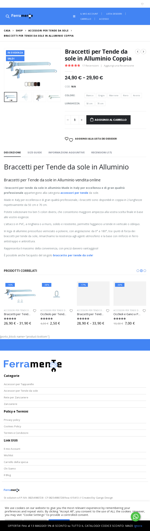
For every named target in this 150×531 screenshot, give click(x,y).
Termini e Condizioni (16, 433)
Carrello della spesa (16, 462)
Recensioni (90, 65)
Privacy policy (12, 420)
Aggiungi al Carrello (111, 120)
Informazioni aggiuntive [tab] (66, 152)
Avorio (136, 95)
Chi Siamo (10, 468)
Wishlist (8, 455)
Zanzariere (10, 404)
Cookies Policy (12, 426)
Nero (125, 95)
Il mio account (89, 13)
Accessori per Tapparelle (19, 384)
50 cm (89, 103)
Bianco (89, 95)
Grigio (101, 95)
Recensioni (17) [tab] (101, 152)
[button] (138, 270)
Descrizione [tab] (12, 152)
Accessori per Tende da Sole (20, 310)
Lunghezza (72, 103)
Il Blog (7, 475)
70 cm (100, 103)
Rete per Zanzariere (16, 397)
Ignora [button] (138, 526)
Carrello (85, 18)
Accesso (104, 18)
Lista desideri (114, 13)
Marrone (113, 95)
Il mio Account (12, 448)
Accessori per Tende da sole (21, 390)
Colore (70, 95)
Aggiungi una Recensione (119, 65)
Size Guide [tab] (35, 152)
